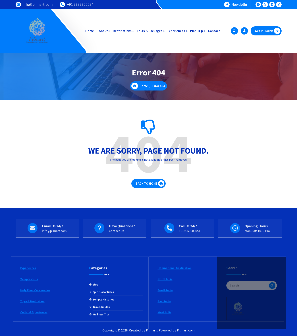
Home (89, 31)
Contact (214, 31)
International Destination (175, 298)
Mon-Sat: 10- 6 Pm (257, 238)
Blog (95, 315)
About (103, 31)
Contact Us (116, 238)
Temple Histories (103, 329)
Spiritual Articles (103, 322)
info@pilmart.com (38, 3)
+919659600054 (189, 238)
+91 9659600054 (80, 3)
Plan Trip (196, 31)
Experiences (176, 31)
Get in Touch (267, 31)
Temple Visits (29, 309)
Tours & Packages (149, 31)
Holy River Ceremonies (35, 320)
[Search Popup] (234, 31)
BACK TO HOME (150, 187)
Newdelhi (239, 3)
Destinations (122, 31)
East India (164, 331)
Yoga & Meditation (32, 331)
